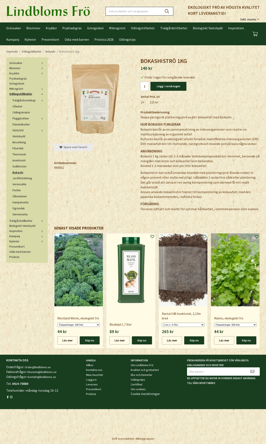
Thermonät (19, 154)
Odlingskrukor (21, 112)
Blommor (33, 28)
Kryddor (51, 28)
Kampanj (12, 39)
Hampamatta (20, 202)
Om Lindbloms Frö (142, 365)
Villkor (90, 365)
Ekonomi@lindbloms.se (42, 372)
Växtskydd (18, 136)
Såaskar (17, 106)
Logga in (91, 379)
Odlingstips (127, 39)
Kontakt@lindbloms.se (42, 377)
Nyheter (30, 39)
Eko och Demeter (141, 375)
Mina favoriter (94, 375)
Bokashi (17, 172)
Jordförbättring (22, 178)
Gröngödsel (95, 28)
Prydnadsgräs (72, 28)
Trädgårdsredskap (28, 100)
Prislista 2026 (104, 39)
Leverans (92, 384)
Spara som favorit (73, 147)
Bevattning (19, 142)
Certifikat (136, 384)
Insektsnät (19, 160)
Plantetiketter (21, 124)
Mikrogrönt (117, 28)
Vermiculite (19, 184)
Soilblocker (19, 166)
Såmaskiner (19, 196)
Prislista (14, 257)
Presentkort (50, 39)
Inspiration (236, 28)
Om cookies (138, 389)
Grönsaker (13, 28)
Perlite (16, 190)
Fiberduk (17, 148)
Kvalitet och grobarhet (145, 370)
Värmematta (20, 214)
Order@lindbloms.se (38, 367)
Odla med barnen (77, 39)
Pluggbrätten (28, 118)
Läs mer (67, 340)
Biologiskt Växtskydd (208, 28)
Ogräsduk (18, 208)
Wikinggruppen (144, 438)
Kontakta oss (94, 370)
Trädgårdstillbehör (173, 28)
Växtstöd (28, 130)
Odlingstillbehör (143, 28)
